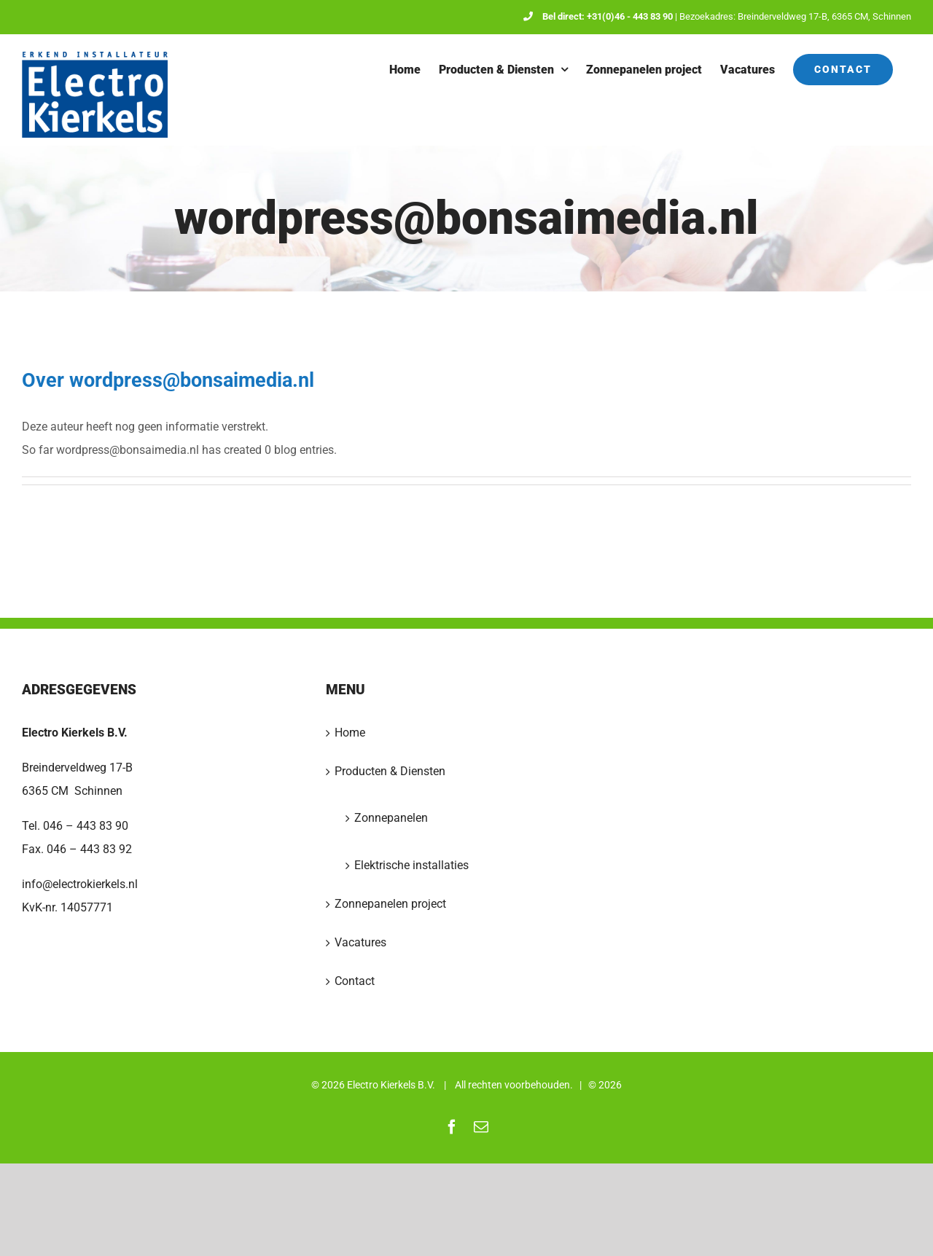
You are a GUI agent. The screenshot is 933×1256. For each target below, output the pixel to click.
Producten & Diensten (390, 771)
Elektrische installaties (411, 865)
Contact (355, 981)
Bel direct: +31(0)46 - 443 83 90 (598, 16)
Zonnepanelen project (390, 904)
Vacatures (360, 942)
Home (350, 732)
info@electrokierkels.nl (80, 884)
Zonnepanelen (391, 818)
